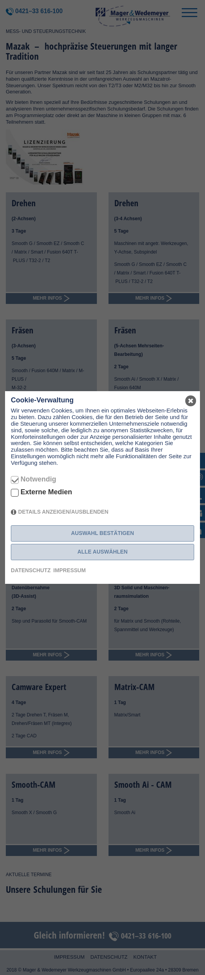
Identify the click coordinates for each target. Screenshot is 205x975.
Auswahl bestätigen (102, 533)
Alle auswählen (102, 552)
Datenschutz (31, 570)
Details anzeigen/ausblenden (63, 512)
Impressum (69, 570)
